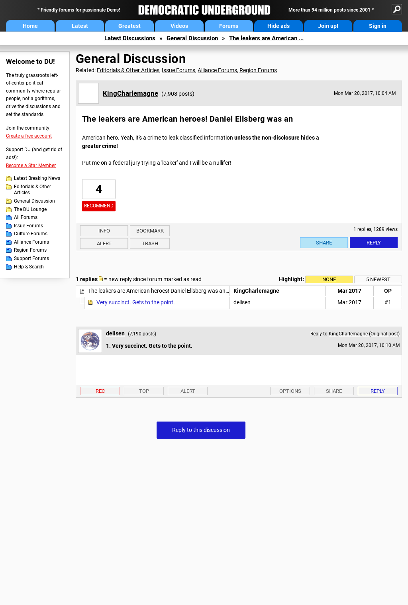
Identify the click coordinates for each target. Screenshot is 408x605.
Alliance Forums (31, 242)
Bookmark (150, 231)
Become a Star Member (31, 165)
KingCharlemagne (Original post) (364, 334)
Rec (100, 391)
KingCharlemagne (130, 93)
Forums (228, 26)
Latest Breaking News (37, 178)
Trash (150, 243)
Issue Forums (28, 226)
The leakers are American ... (266, 38)
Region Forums (30, 250)
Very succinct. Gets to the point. (135, 302)
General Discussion (192, 38)
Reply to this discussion (201, 430)
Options (290, 391)
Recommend (99, 206)
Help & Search (29, 267)
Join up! (328, 26)
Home (30, 26)
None (329, 279)
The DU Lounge (30, 209)
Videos (179, 26)
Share (324, 243)
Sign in (377, 26)
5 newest (378, 279)
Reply (374, 243)
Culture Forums (30, 233)
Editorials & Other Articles (32, 190)
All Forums (25, 217)
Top (144, 391)
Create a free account (29, 136)
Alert (104, 243)
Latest (80, 26)
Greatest (129, 26)
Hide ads (278, 26)
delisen (115, 333)
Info (104, 231)
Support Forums (31, 258)
